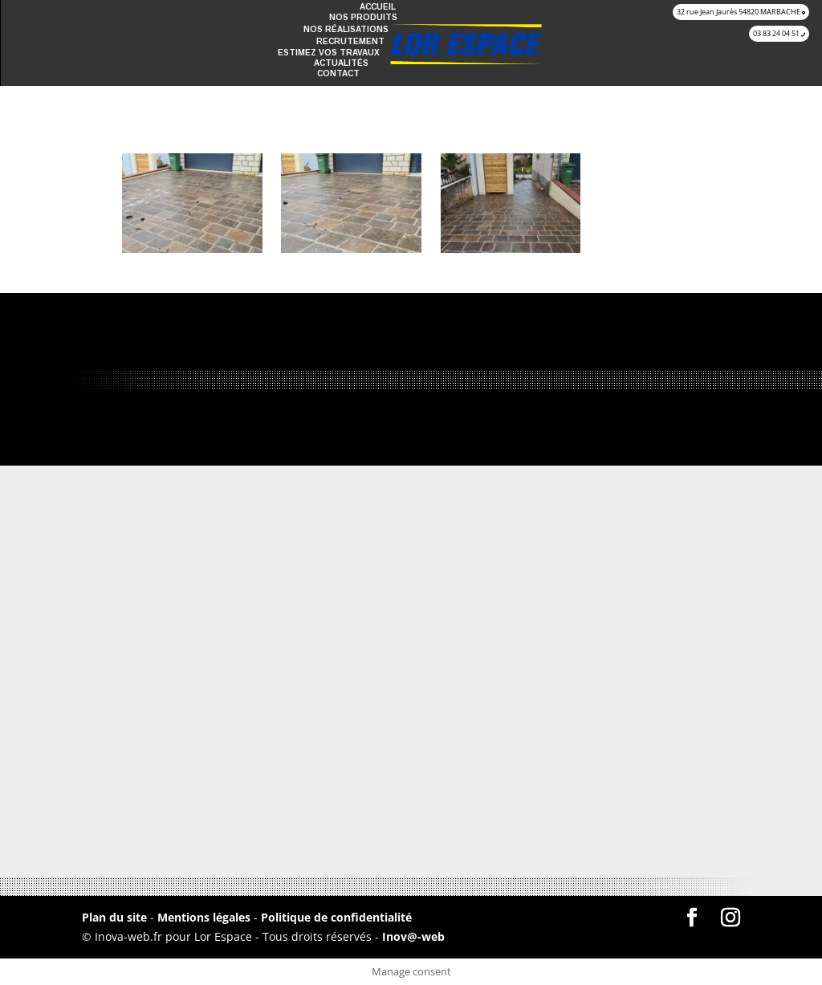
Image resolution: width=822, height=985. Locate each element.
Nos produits (363, 17)
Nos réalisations (346, 29)
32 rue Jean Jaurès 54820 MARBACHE (741, 11)
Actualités (341, 63)
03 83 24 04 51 (779, 33)
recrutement (350, 41)
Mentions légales (205, 917)
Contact (338, 73)
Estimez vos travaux (329, 52)
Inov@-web (413, 936)
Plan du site (114, 917)
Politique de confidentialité (336, 917)
